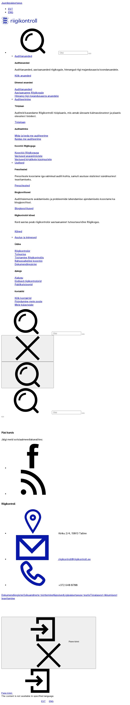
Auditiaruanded (23, 56)
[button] (32, 693)
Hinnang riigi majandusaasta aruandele (37, 96)
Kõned (18, 231)
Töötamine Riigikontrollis (29, 257)
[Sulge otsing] (27, 348)
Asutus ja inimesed (26, 237)
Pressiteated (22, 185)
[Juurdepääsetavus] (11, 3)
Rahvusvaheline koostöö (29, 261)
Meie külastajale (24, 304)
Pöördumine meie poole (28, 301)
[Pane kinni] (48, 643)
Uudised (19, 162)
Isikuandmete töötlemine (38, 595)
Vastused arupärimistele (29, 156)
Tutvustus (20, 254)
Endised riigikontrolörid (28, 281)
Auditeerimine (23, 99)
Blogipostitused (24, 208)
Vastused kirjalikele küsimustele (33, 159)
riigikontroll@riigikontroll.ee (74, 559)
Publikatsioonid (24, 284)
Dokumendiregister (26, 264)
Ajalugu (19, 277)
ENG (10, 12)
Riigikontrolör (22, 251)
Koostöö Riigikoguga (27, 152)
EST (10, 9)
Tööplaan (20, 122)
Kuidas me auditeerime (28, 139)
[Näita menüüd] (2, 416)
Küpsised (58, 595)
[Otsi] (73, 53)
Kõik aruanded (23, 75)
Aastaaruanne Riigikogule (29, 92)
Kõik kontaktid (23, 298)
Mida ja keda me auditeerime (31, 135)
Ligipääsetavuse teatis (77, 595)
